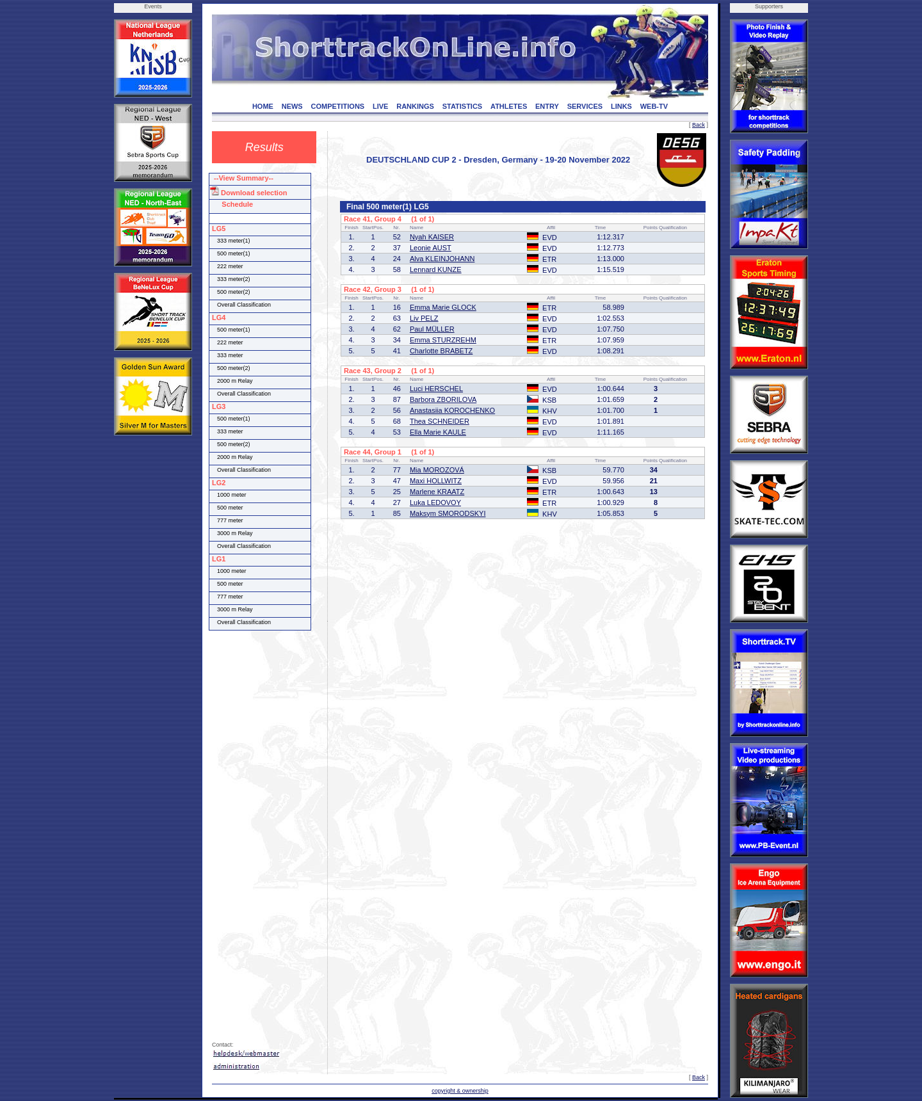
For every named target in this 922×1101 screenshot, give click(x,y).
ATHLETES (508, 106)
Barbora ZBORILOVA (443, 399)
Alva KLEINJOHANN (442, 258)
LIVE (380, 106)
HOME (262, 106)
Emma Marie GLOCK (443, 307)
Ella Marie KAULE (438, 432)
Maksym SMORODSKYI (448, 513)
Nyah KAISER (432, 237)
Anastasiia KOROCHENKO (452, 410)
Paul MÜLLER (432, 329)
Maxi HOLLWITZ (436, 481)
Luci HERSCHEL (436, 388)
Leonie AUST (430, 248)
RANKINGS (415, 106)
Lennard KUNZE (436, 269)
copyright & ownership (460, 1091)
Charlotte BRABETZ (441, 351)
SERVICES (585, 106)
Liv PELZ (424, 318)
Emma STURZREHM (443, 340)
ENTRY (547, 106)
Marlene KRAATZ (437, 491)
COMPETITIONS (337, 106)
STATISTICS (462, 106)
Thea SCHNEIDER (439, 421)
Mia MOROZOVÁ (437, 470)
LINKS (621, 106)
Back (698, 125)
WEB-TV (654, 106)
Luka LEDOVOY (435, 502)
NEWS (292, 106)
